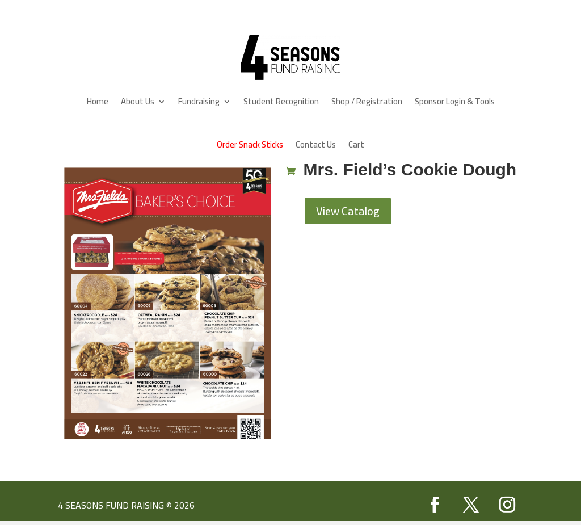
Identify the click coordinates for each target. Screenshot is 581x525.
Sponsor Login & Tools (455, 101)
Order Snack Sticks (250, 144)
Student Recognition (281, 101)
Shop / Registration (366, 101)
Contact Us (316, 144)
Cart (356, 144)
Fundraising (199, 101)
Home (97, 101)
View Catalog (348, 210)
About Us (137, 101)
